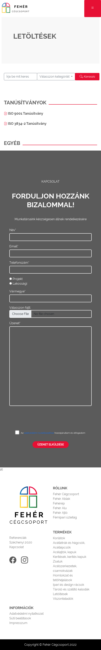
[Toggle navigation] (92, 8)
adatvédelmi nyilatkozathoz (39, 433)
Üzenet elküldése (50, 444)
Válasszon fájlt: (20, 307)
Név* (12, 230)
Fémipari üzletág (65, 517)
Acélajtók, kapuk (64, 552)
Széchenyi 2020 (20, 542)
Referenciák (17, 538)
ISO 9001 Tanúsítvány (25, 113)
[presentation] (60, 415)
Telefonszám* (19, 262)
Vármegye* (17, 291)
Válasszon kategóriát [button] (55, 76)
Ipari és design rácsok (68, 585)
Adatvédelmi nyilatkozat (26, 613)
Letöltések (60, 594)
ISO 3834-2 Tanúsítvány (27, 123)
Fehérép (59, 503)
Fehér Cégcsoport (66, 494)
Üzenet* (14, 323)
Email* (13, 246)
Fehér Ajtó (60, 513)
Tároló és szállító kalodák (71, 589)
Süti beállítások (20, 618)
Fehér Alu (60, 508)
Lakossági (20, 283)
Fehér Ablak (61, 499)
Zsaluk (57, 561)
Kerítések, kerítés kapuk (69, 557)
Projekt (18, 279)
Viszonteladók (63, 599)
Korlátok (59, 538)
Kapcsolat (16, 547)
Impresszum (18, 623)
